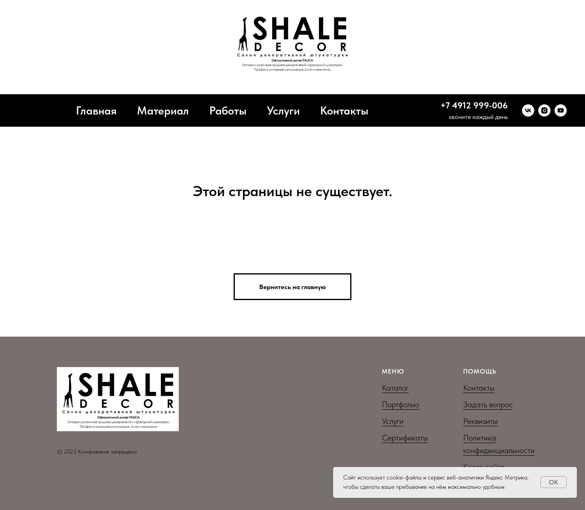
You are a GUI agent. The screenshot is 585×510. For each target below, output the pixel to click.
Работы (228, 110)
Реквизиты (480, 421)
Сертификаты (405, 438)
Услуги (283, 110)
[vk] (528, 110)
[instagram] (544, 110)
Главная (96, 110)
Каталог (395, 388)
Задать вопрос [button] (488, 404)
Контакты (344, 110)
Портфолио (400, 404)
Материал (163, 110)
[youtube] (561, 110)
